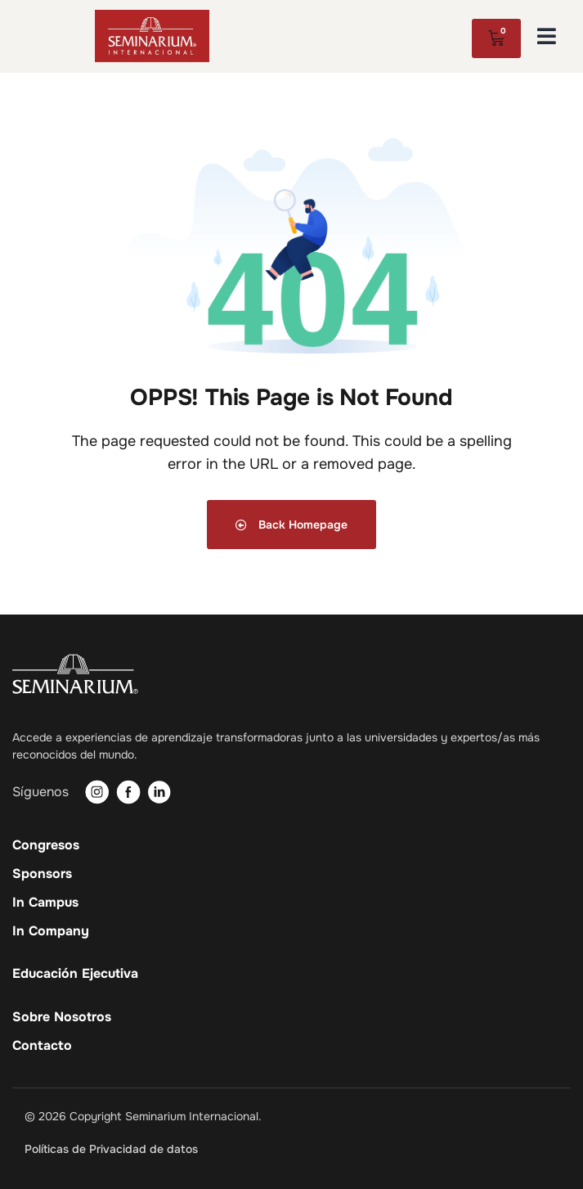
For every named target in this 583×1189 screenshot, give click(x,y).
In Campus (45, 902)
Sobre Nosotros (61, 1017)
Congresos (45, 845)
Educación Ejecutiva (75, 974)
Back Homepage (291, 524)
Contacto (42, 1046)
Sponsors (42, 874)
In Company (50, 931)
